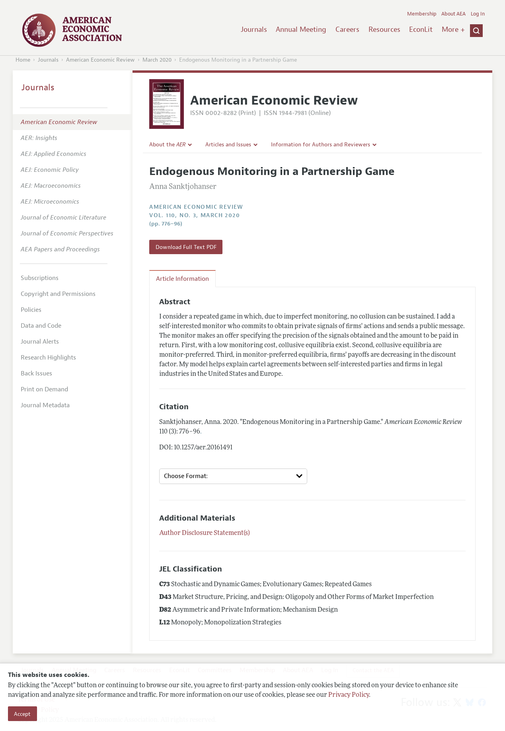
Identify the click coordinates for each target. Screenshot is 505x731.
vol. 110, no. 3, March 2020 (194, 215)
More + (453, 29)
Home (23, 59)
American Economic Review (100, 59)
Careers (347, 29)
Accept (22, 713)
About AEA (453, 14)
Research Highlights (48, 358)
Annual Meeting (301, 29)
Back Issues (36, 373)
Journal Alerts (40, 342)
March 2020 (157, 59)
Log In (478, 14)
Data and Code (41, 326)
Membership (422, 14)
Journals (254, 29)
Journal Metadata (45, 405)
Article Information (182, 279)
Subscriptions (39, 278)
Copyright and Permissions (58, 294)
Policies (31, 310)
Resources (384, 29)
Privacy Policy (348, 695)
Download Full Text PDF (186, 247)
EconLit (421, 29)
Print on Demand (44, 389)
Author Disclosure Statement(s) (204, 533)
